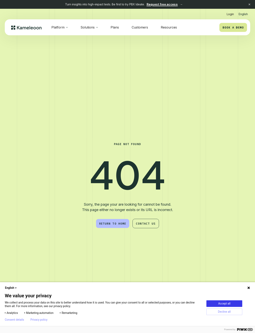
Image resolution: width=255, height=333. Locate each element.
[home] (26, 27)
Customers (140, 27)
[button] (243, 12)
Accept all (224, 303)
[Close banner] (249, 4)
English (11, 287)
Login (230, 14)
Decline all (224, 311)
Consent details (14, 319)
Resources (169, 27)
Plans (115, 27)
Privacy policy (38, 319)
